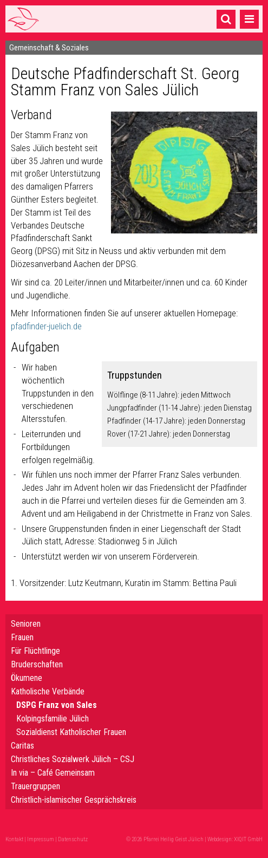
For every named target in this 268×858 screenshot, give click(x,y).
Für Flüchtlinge (35, 651)
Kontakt (14, 839)
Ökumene (26, 678)
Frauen (22, 637)
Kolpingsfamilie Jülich (52, 718)
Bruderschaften (37, 664)
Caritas (22, 745)
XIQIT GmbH (248, 839)
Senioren (26, 624)
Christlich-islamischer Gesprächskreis (73, 800)
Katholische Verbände (47, 691)
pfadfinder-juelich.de (46, 326)
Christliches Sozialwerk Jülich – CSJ (72, 759)
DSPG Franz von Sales (56, 705)
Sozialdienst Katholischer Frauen (71, 732)
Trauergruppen (35, 786)
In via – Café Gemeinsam (53, 773)
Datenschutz (73, 839)
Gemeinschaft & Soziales (49, 48)
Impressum (40, 839)
